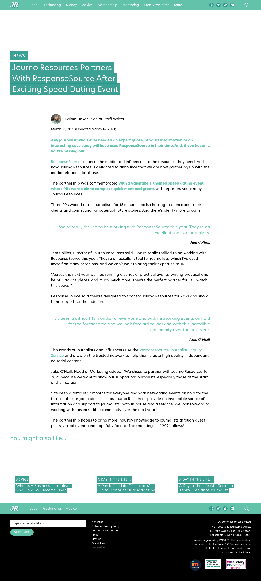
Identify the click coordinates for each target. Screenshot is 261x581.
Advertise (97, 522)
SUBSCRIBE (22, 532)
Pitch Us (96, 539)
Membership (107, 5)
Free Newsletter (156, 5)
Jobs (33, 5)
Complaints (98, 547)
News (19, 55)
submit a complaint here (236, 552)
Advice (87, 5)
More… (179, 5)
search (239, 5)
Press (95, 534)
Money (71, 5)
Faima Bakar (76, 119)
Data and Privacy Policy (105, 526)
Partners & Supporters (105, 530)
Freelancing (51, 5)
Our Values (98, 543)
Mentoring (131, 5)
